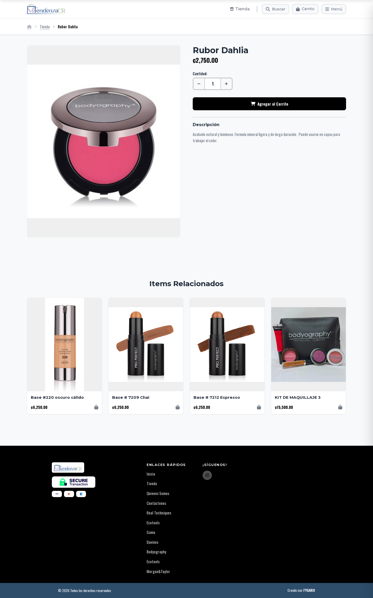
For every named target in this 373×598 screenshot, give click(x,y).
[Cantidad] (212, 84)
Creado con (301, 590)
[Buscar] (275, 9)
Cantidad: (200, 73)
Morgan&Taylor (158, 571)
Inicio (151, 474)
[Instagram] (207, 475)
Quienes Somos (158, 493)
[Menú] (333, 9)
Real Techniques (159, 512)
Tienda (45, 26)
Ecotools (153, 522)
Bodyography (156, 551)
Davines (152, 542)
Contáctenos (156, 503)
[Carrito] (305, 9)
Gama (151, 532)
